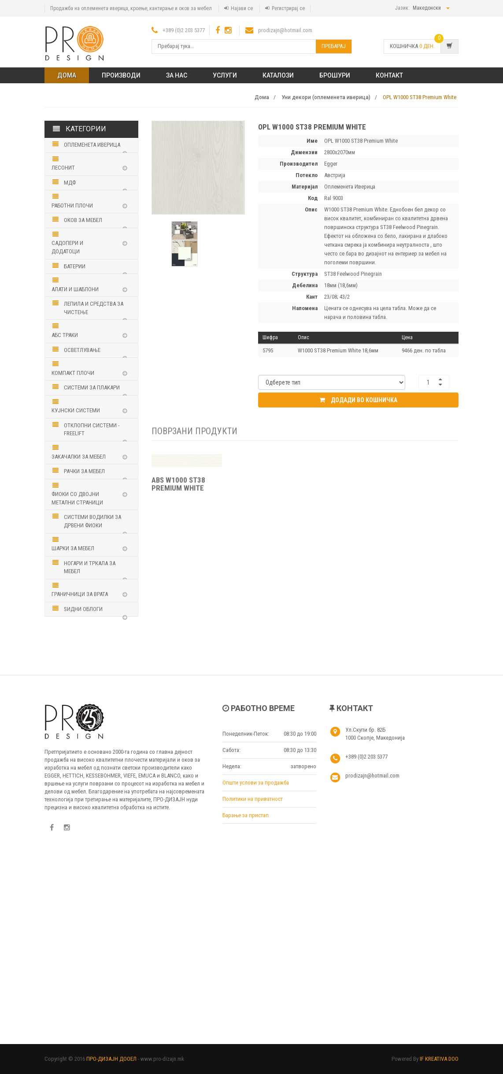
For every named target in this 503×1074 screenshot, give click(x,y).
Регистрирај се (288, 8)
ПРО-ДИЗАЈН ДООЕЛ (111, 1058)
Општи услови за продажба (255, 782)
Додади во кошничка (358, 400)
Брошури (334, 75)
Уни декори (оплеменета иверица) (325, 97)
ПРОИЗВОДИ (121, 75)
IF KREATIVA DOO (439, 1058)
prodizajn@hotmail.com (285, 30)
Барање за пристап (245, 815)
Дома (66, 75)
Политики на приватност (252, 799)
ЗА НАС (176, 75)
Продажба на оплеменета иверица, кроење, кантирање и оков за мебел (131, 8)
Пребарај (334, 46)
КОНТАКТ (389, 75)
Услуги (225, 75)
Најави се (242, 8)
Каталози (278, 75)
